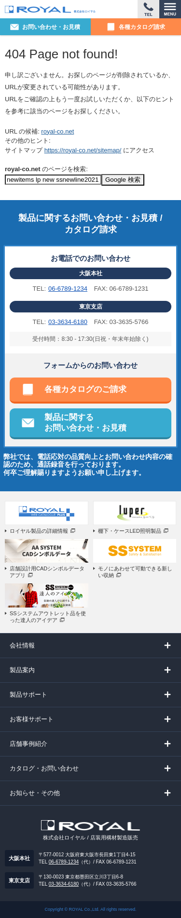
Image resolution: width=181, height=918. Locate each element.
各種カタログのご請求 (85, 389)
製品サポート (28, 694)
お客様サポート (32, 719)
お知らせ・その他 (35, 792)
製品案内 (22, 670)
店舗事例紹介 (28, 743)
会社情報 (22, 645)
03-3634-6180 (67, 321)
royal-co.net (57, 131)
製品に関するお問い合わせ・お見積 (85, 422)
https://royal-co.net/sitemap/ (83, 150)
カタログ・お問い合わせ (44, 768)
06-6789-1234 (67, 288)
